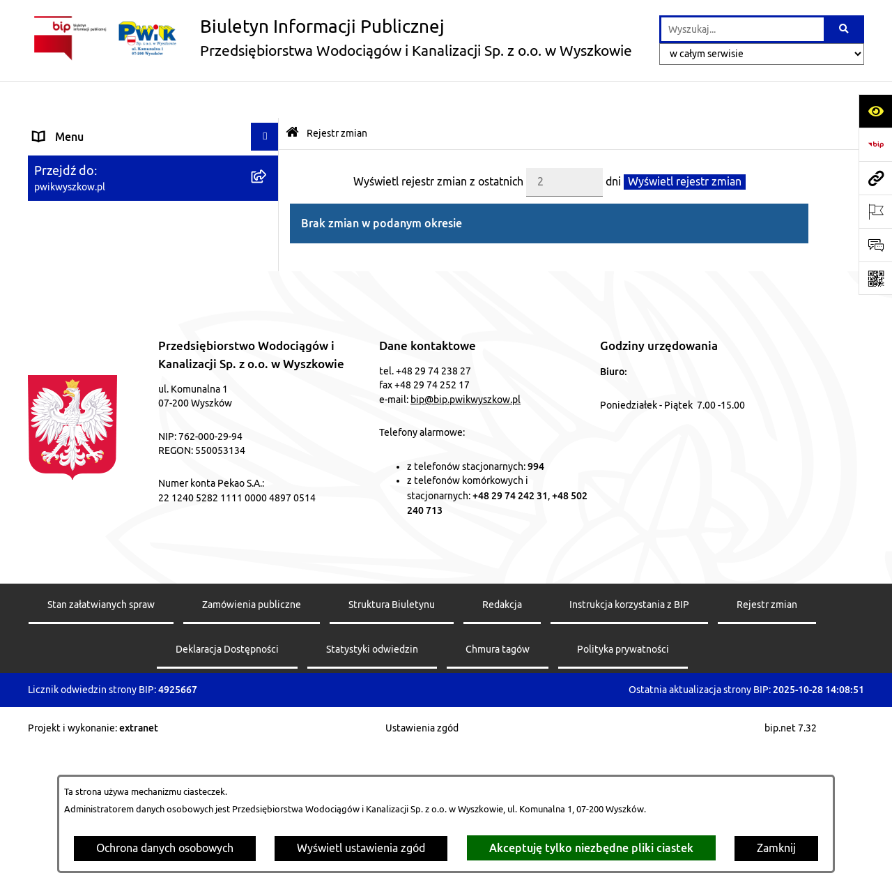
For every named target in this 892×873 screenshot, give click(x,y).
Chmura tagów (498, 771)
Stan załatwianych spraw (101, 727)
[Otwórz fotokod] (875, 278)
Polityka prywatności (623, 771)
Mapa (47, 239)
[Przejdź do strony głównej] (330, 38)
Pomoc (50, 183)
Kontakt (52, 267)
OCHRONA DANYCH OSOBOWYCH (120, 323)
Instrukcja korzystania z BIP (629, 727)
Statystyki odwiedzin (372, 771)
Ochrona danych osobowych (164, 849)
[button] (268, 155)
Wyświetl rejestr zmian (684, 144)
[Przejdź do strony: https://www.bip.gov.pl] (875, 144)
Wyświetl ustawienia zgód (361, 849)
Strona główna (69, 128)
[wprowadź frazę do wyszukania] (742, 29)
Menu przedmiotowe (85, 155)
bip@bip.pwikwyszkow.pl (465, 522)
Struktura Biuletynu (391, 727)
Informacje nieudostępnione (103, 295)
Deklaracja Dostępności (227, 771)
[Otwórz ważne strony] (875, 211)
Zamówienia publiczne (251, 727)
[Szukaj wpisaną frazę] (845, 29)
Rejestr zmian (337, 95)
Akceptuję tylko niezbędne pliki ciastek (591, 848)
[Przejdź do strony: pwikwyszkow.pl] (875, 178)
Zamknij (776, 849)
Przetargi (56, 211)
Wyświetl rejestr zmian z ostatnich (438, 144)
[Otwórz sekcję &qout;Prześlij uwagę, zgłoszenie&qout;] (875, 244)
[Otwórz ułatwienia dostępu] (875, 111)
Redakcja (502, 727)
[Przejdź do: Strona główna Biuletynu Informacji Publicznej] (292, 96)
